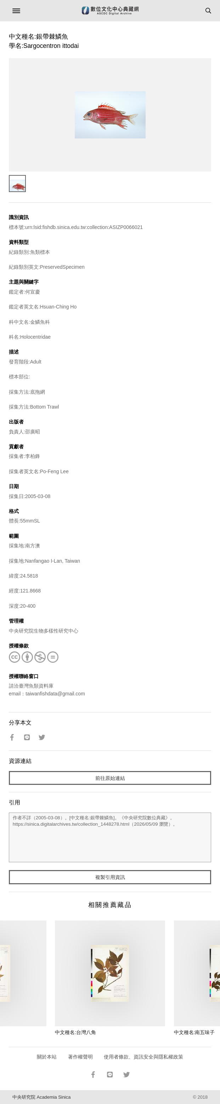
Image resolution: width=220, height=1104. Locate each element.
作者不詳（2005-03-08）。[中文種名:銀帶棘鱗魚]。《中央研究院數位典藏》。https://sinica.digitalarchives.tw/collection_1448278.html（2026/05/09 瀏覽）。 (110, 837)
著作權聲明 (80, 1057)
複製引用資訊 (110, 877)
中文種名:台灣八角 (75, 1032)
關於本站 (47, 1057)
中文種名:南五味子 (194, 1032)
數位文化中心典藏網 (110, 10)
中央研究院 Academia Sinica (41, 1097)
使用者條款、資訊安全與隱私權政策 (143, 1057)
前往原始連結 (110, 778)
